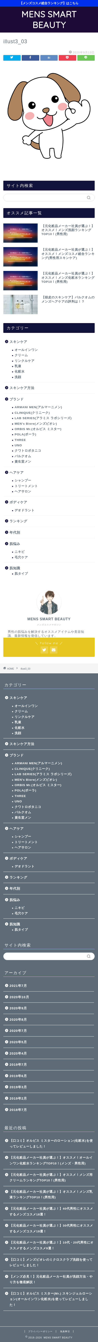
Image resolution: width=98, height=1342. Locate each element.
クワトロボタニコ (28, 450)
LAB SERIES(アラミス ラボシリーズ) (43, 418)
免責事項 (65, 1331)
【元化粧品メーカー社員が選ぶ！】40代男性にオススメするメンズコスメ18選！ (51, 1211)
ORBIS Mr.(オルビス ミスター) (38, 429)
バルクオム (23, 456)
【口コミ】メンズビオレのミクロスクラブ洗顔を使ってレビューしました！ (51, 1262)
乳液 (18, 366)
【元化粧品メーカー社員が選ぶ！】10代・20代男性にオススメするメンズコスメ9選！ (52, 1245)
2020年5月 (18, 1042)
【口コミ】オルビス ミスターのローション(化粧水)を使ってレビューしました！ (51, 1143)
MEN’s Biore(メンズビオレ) (36, 423)
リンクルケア (25, 361)
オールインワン (26, 350)
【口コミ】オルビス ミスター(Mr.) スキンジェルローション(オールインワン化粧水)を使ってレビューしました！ (51, 1299)
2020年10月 (19, 997)
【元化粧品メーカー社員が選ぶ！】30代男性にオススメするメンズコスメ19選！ (51, 1228)
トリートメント (26, 486)
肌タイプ (21, 573)
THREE (20, 440)
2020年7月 (18, 1031)
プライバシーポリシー (40, 1331)
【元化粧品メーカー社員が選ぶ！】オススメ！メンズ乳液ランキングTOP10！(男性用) (51, 1194)
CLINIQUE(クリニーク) (32, 412)
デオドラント (25, 510)
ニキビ (20, 551)
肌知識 (15, 568)
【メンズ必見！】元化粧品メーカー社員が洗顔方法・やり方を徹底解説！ (51, 1279)
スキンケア (18, 342)
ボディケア (18, 502)
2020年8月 (18, 1019)
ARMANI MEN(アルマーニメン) (38, 407)
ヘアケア (17, 472)
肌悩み (15, 544)
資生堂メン (23, 461)
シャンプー (23, 480)
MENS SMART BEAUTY (49, 19)
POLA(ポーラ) (25, 434)
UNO (18, 445)
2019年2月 (18, 1098)
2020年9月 (18, 1008)
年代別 (15, 532)
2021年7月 (18, 986)
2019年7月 (18, 1064)
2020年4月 (18, 1053)
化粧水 (20, 371)
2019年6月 (18, 1076)
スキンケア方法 (22, 388)
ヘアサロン (23, 491)
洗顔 (18, 377)
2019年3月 (18, 1087)
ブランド (17, 399)
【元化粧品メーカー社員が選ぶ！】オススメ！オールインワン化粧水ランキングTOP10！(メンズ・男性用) (51, 1160)
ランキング (18, 521)
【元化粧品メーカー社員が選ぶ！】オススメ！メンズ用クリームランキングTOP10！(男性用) (51, 1177)
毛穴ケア (21, 557)
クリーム (21, 355)
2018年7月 (18, 1110)
